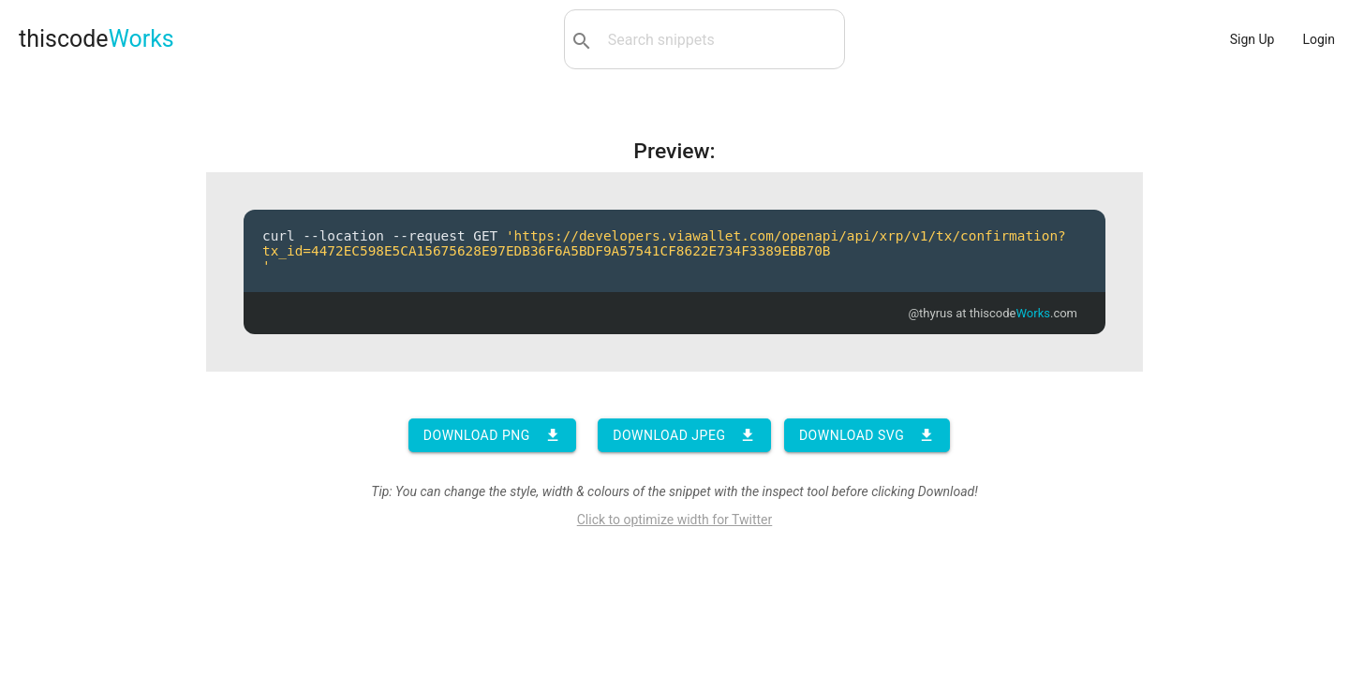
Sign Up (1252, 39)
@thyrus (930, 313)
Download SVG (867, 435)
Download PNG (492, 435)
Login (1318, 39)
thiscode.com (1023, 313)
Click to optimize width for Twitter (675, 519)
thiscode (96, 38)
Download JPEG (684, 435)
